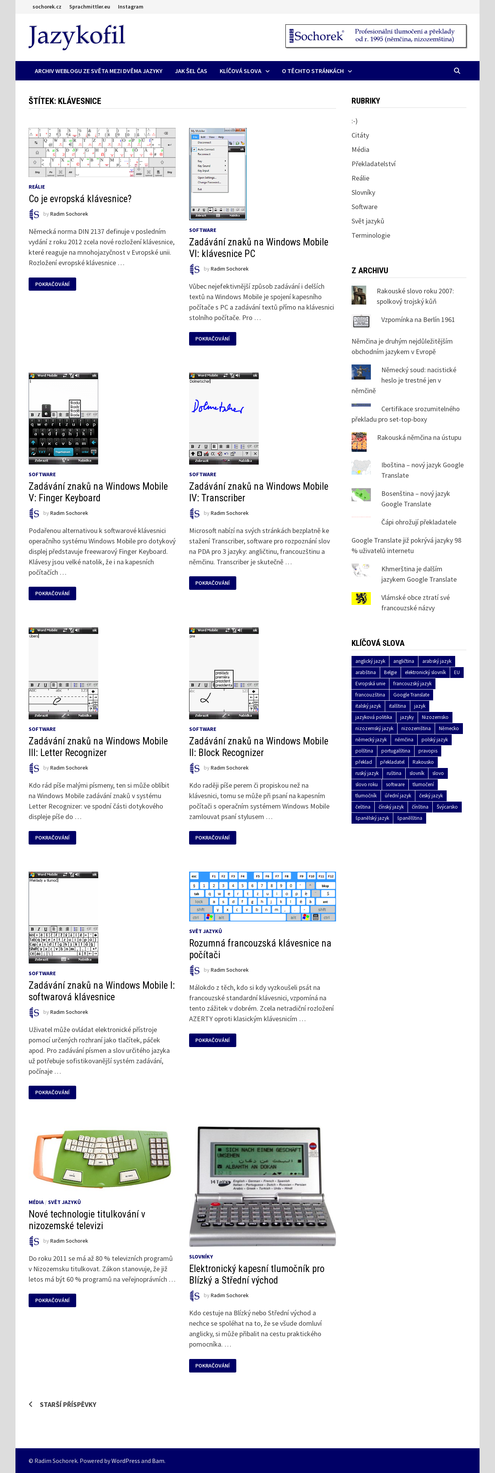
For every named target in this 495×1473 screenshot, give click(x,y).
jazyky (407, 717)
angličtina (403, 661)
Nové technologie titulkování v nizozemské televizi (87, 1220)
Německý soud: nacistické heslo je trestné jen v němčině (404, 380)
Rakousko (423, 762)
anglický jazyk (370, 661)
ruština (394, 773)
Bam (158, 1460)
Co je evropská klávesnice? (80, 198)
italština (397, 706)
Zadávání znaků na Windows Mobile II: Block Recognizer (258, 747)
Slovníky (201, 1256)
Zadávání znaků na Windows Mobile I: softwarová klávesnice (102, 991)
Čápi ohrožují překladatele (418, 522)
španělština (409, 818)
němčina (404, 739)
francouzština (370, 694)
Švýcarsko (447, 807)
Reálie (37, 186)
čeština (362, 807)
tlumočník (366, 795)
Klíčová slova (240, 71)
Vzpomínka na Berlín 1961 (418, 319)
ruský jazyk (367, 773)
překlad (363, 762)
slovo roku (366, 784)
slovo (438, 773)
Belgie (390, 672)
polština (364, 751)
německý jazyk (371, 739)
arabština (365, 672)
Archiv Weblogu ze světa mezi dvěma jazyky (98, 71)
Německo (449, 728)
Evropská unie (370, 683)
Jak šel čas (191, 71)
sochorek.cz (46, 6)
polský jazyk (435, 739)
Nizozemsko (435, 717)
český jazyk (431, 795)
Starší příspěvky (68, 1404)
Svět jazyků (205, 931)
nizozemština (416, 728)
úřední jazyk (398, 795)
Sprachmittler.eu (89, 6)
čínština (420, 807)
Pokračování (52, 284)
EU (457, 672)
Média (36, 1202)
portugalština (395, 751)
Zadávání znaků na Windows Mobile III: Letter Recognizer (98, 747)
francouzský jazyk (412, 683)
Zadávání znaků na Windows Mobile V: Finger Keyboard (98, 492)
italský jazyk (368, 706)
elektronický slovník (425, 672)
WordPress (125, 1460)
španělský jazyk (372, 818)
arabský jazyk (436, 661)
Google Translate (411, 694)
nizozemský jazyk (374, 728)
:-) (355, 120)
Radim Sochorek (69, 213)
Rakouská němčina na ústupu (419, 437)
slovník (417, 773)
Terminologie (371, 235)
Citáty (360, 135)
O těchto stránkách (313, 71)
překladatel (392, 762)
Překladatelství (374, 163)
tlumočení (423, 784)
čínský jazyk (391, 807)
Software (202, 229)
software (395, 784)
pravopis (427, 751)
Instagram (130, 6)
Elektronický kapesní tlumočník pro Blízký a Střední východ (256, 1274)
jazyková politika (373, 717)
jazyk (419, 706)
